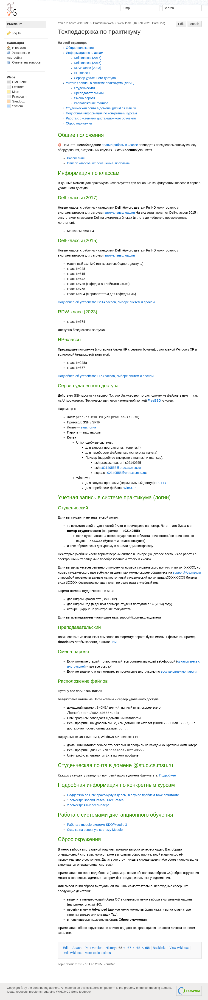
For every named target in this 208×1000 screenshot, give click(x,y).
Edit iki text (73, 953)
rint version (94, 948)
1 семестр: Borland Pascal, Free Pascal (95, 800)
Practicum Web (103, 23)
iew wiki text (179, 948)
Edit (181, 24)
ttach (77, 948)
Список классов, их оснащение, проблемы (98, 163)
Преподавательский (89, 93)
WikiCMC (83, 23)
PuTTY (161, 483)
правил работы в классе (120, 145)
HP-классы (82, 73)
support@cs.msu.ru (187, 572)
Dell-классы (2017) (87, 58)
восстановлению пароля (179, 671)
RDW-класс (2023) (87, 68)
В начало (16, 48)
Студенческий (84, 88)
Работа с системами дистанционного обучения (101, 118)
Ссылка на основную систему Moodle (95, 829)
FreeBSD (154, 400)
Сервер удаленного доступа (95, 78)
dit (66, 948)
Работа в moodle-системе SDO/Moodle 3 (97, 824)
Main (13, 92)
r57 (128, 948)
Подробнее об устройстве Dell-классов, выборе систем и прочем (106, 302)
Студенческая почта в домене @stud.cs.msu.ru (101, 108)
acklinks (159, 948)
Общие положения (80, 48)
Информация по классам (84, 53)
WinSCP (129, 488)
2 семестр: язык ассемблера (88, 805)
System (15, 106)
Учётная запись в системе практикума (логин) (100, 83)
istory (111, 948)
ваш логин (88, 427)
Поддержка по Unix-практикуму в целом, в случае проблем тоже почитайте (123, 795)
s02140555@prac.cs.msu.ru (121, 468)
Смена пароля (84, 98)
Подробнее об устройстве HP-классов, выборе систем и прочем (106, 376)
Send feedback (81, 991)
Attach (194, 24)
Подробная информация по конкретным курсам (101, 113)
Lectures (16, 87)
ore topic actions (98, 953)
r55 (147, 948)
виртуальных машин (119, 212)
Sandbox (16, 101)
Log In (16, 33)
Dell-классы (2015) (87, 63)
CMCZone (17, 82)
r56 (138, 948)
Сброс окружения (79, 123)
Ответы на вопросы (24, 62)
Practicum (14, 24)
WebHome (125, 23)
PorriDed (158, 23)
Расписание (76, 158)
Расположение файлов (91, 103)
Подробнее (167, 775)
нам (114, 642)
